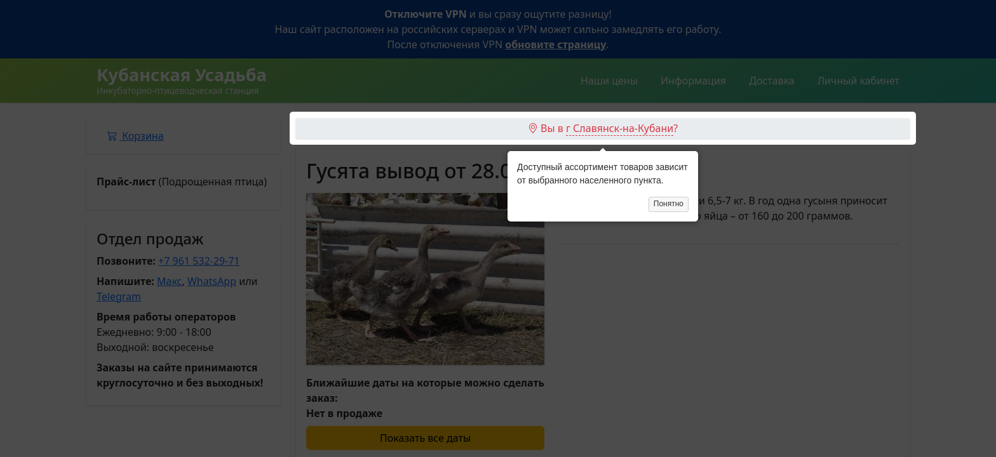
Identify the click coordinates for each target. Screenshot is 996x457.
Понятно (668, 145)
